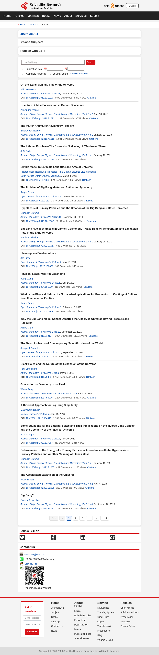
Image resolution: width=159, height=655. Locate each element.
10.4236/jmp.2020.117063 (39, 442)
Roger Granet (27, 303)
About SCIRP (78, 604)
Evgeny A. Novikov (30, 500)
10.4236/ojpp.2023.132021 (39, 266)
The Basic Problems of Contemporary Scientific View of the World (62, 343)
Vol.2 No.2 (87, 114)
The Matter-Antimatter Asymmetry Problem (47, 125)
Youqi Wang (27, 278)
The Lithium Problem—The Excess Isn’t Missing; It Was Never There (63, 146)
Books (46, 15)
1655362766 (30, 563)
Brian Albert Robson (31, 130)
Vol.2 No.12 (54, 331)
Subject (55, 612)
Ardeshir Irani (27, 479)
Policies (126, 603)
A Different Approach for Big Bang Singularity (49, 405)
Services (81, 15)
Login (132, 5)
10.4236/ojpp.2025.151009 (39, 311)
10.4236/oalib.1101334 (37, 180)
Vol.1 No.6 (56, 352)
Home (7, 15)
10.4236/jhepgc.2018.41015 (40, 139)
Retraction (125, 621)
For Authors (80, 620)
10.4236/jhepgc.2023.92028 (40, 487)
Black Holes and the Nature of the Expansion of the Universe (58, 364)
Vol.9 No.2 (87, 483)
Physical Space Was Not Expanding (43, 273)
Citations (91, 97)
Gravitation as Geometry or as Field (43, 384)
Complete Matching (36, 73)
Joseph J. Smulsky (30, 348)
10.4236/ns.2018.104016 (38, 418)
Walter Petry (27, 389)
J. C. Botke (26, 151)
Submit (94, 15)
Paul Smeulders (29, 368)
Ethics (77, 611)
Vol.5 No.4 (71, 393)
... (89, 518)
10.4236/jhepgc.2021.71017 (40, 245)
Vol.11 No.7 (54, 438)
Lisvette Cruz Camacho (84, 171)
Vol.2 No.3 (56, 176)
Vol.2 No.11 (56, 196)
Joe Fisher (26, 258)
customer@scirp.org (34, 554)
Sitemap (55, 621)
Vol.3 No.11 (54, 93)
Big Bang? (27, 495)
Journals (33, 15)
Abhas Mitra (27, 327)
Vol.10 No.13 (54, 217)
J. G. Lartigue (27, 434)
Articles (19, 15)
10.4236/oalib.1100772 (37, 356)
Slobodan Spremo (30, 213)
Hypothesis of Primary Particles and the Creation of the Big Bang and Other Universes (74, 208)
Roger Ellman (27, 192)
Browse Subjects (33, 42)
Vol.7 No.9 (53, 373)
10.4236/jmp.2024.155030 (39, 287)
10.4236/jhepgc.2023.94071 (40, 508)
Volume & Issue (105, 640)
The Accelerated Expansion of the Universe (47, 474)
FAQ (99, 635)
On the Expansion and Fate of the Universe (47, 84)
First (54, 518)
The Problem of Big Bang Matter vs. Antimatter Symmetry (56, 187)
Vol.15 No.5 (54, 282)
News (57, 15)
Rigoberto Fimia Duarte (59, 171)
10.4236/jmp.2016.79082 (38, 377)
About (68, 15)
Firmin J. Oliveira (29, 237)
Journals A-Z (57, 607)
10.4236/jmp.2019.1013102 (40, 221)
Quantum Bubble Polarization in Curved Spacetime (52, 105)
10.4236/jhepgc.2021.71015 (40, 159)
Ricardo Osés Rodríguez (33, 171)
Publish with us (32, 50)
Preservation (126, 617)
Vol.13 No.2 (55, 262)
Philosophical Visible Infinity (38, 253)
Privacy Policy (127, 626)
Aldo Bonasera (28, 89)
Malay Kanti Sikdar (30, 410)
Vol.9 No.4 (87, 504)
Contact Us (57, 626)
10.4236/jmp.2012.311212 (39, 97)
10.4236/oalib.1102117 (37, 200)
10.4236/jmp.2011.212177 (39, 336)
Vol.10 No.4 (43, 414)
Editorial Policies (82, 615)
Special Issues (81, 638)
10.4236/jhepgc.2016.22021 (40, 118)
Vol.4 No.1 (87, 134)
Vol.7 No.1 (87, 155)
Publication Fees (82, 634)
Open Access (127, 607)
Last (104, 518)
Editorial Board (60, 73)
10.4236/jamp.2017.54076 (39, 397)
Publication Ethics (129, 612)
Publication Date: (34, 69)
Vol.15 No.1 (55, 307)
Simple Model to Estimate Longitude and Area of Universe (57, 167)
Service (102, 603)
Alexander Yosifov (30, 110)
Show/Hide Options (79, 73)
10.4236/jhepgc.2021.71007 (40, 467)
